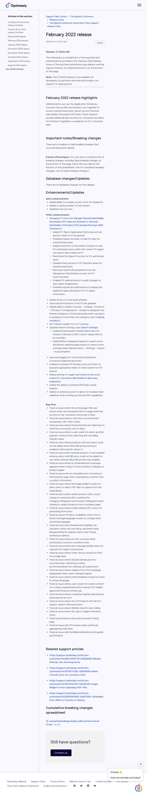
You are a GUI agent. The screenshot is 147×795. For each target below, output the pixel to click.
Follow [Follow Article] (100, 43)
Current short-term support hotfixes (17, 31)
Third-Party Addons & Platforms (23, 786)
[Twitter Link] (81, 786)
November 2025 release (19, 53)
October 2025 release (18, 57)
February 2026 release (18, 40)
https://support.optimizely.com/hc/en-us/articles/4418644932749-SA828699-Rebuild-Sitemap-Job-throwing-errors (75, 659)
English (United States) (56, 786)
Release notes (57, 20)
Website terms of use (80, 781)
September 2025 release (19, 61)
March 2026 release (17, 36)
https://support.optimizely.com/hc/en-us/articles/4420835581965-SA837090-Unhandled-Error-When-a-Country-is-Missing (76, 696)
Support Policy (38, 781)
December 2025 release (18, 49)
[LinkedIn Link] (88, 786)
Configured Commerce (81, 16)
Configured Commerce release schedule (18, 23)
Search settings (89, 327)
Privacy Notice (57, 781)
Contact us (61, 752)
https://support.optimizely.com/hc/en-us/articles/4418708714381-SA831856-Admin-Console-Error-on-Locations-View (74, 671)
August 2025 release (17, 65)
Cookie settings (103, 781)
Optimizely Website (16, 781)
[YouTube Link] (94, 786)
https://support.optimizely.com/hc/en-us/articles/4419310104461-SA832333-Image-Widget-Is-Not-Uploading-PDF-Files (73, 684)
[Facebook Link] (74, 786)
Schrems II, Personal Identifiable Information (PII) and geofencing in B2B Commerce (76, 225)
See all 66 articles (15, 69)
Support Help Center (56, 16)
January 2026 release (17, 45)
